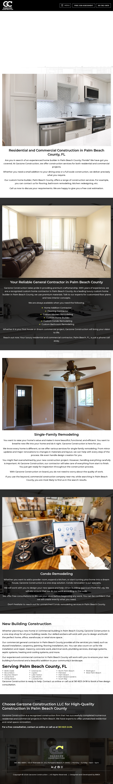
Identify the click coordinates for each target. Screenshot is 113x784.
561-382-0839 (20, 763)
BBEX (97, 775)
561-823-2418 (65, 727)
